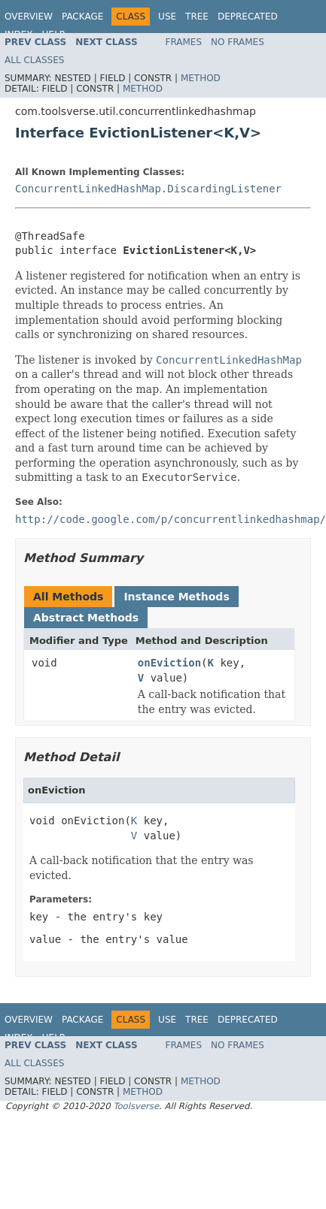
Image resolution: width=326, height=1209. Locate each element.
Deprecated (248, 16)
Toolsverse (136, 1106)
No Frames (237, 42)
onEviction (169, 663)
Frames (184, 42)
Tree (197, 16)
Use (167, 16)
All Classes (34, 60)
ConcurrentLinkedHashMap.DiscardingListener (148, 189)
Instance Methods (176, 597)
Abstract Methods (86, 618)
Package (82, 16)
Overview (29, 16)
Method (201, 78)
